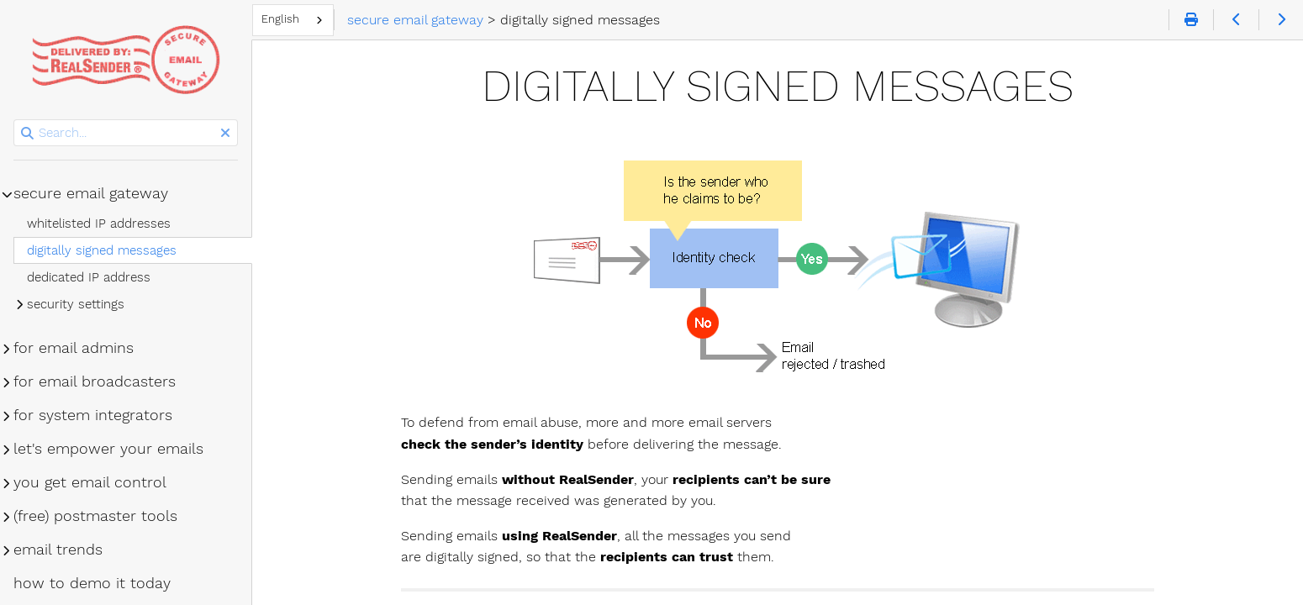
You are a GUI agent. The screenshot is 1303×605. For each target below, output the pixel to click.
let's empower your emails (108, 448)
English (280, 19)
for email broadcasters (94, 381)
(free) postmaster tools (95, 516)
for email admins (73, 347)
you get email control (89, 482)
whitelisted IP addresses (99, 223)
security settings (75, 304)
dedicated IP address (88, 277)
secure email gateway (90, 193)
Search (14, 119)
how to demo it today (92, 583)
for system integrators (92, 415)
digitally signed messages (102, 250)
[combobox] (293, 20)
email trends (58, 549)
